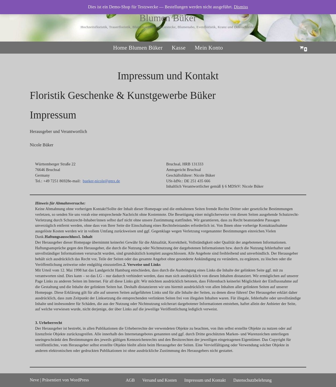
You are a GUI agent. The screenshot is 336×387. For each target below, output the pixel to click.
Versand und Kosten (159, 380)
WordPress (79, 380)
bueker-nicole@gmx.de (101, 181)
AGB (130, 380)
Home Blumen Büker (138, 47)
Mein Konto (209, 47)
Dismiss (241, 7)
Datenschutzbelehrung (252, 380)
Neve (34, 380)
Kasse (179, 47)
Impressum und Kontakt (205, 380)
